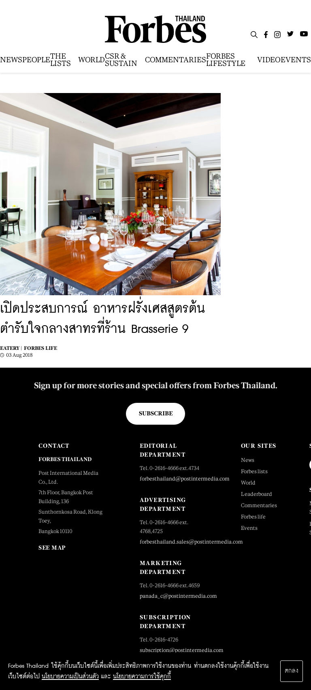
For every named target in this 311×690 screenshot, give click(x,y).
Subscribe (156, 413)
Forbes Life (40, 348)
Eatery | (11, 348)
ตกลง (291, 671)
